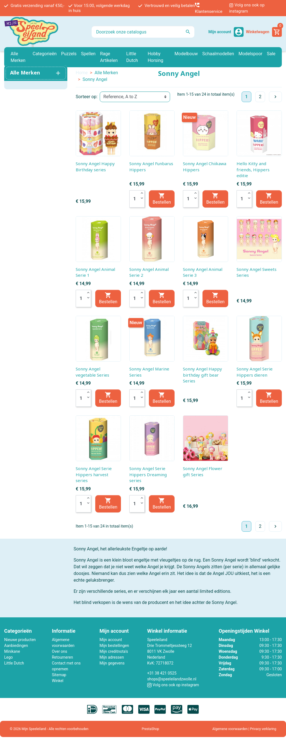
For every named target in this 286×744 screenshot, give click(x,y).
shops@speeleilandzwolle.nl (171, 679)
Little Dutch (14, 663)
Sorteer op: (86, 96)
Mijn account (110, 639)
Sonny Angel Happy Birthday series (95, 166)
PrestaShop (150, 729)
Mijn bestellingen (114, 645)
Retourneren (62, 657)
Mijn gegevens (112, 663)
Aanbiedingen (16, 645)
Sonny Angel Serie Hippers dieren (255, 372)
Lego (8, 657)
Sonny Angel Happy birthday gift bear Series (202, 375)
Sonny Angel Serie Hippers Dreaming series (148, 474)
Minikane (12, 651)
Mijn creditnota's (113, 651)
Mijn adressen (111, 657)
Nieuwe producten (20, 639)
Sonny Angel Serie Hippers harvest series (94, 474)
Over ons (59, 651)
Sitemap (59, 675)
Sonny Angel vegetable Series (92, 372)
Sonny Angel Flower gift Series (202, 471)
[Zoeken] (143, 32)
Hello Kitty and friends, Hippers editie (253, 169)
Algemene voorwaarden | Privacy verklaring (244, 729)
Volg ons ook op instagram (246, 8)
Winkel (57, 680)
